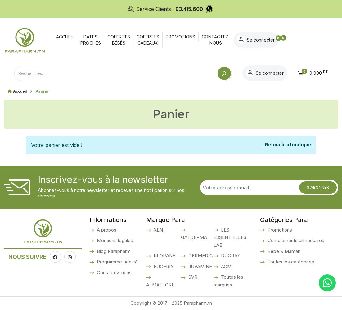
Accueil (20, 91)
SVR (192, 277)
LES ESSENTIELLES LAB (230, 237)
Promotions (279, 230)
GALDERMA (194, 237)
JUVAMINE (199, 266)
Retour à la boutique (288, 144)
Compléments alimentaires (295, 240)
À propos (106, 230)
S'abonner (318, 187)
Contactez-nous (114, 273)
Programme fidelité (117, 262)
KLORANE (163, 256)
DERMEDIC (200, 256)
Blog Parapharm (113, 251)
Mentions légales (114, 240)
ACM (226, 266)
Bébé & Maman (283, 251)
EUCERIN (163, 266)
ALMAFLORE (160, 285)
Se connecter (304, 39)
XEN (157, 230)
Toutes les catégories (290, 262)
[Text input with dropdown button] (116, 73)
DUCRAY (230, 256)
